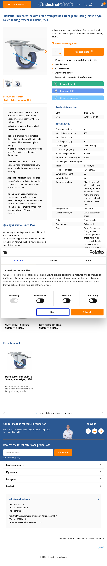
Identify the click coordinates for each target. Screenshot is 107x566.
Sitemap (100, 538)
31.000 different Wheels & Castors (55, 413)
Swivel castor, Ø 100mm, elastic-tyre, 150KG (17, 326)
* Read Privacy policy (11, 458)
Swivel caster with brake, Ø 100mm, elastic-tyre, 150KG (18, 378)
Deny (53, 312)
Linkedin (94, 430)
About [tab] (88, 260)
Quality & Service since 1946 (17, 100)
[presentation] (43, 51)
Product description (13, 96)
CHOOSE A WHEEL (16, 4)
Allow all (87, 312)
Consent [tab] (18, 260)
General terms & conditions (71, 538)
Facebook (88, 430)
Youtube (101, 430)
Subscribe (63, 452)
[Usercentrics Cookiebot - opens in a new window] (91, 252)
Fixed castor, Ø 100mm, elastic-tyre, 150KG (50, 326)
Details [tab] (53, 260)
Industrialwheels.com (57, 557)
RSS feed (90, 538)
